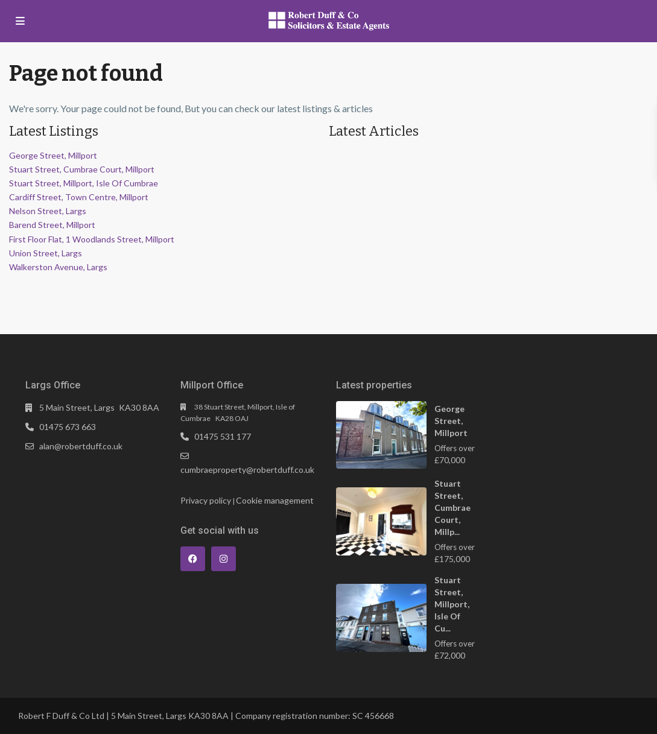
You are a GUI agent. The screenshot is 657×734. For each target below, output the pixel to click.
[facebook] (192, 558)
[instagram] (223, 558)
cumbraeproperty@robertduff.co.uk (247, 469)
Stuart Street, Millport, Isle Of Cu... (451, 604)
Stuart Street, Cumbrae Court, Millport (81, 169)
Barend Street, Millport (52, 225)
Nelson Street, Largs (47, 211)
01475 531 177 (222, 436)
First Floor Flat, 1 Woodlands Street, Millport (91, 239)
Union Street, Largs (45, 253)
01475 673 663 (67, 427)
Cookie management (275, 500)
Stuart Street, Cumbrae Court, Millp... (452, 507)
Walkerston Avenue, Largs (58, 267)
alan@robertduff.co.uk (80, 446)
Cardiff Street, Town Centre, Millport (78, 197)
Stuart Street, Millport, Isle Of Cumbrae (83, 183)
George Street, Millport (53, 155)
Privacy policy (205, 500)
